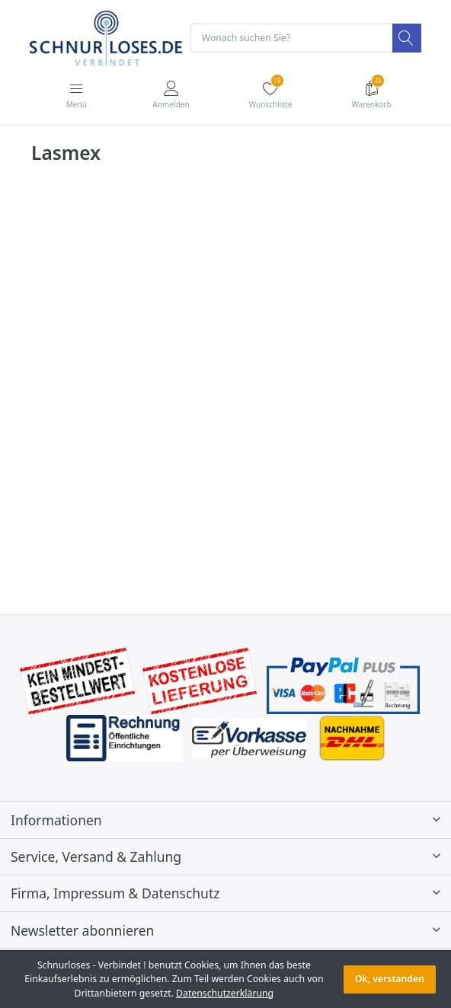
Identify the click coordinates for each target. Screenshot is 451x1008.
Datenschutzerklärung (224, 993)
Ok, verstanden (389, 978)
